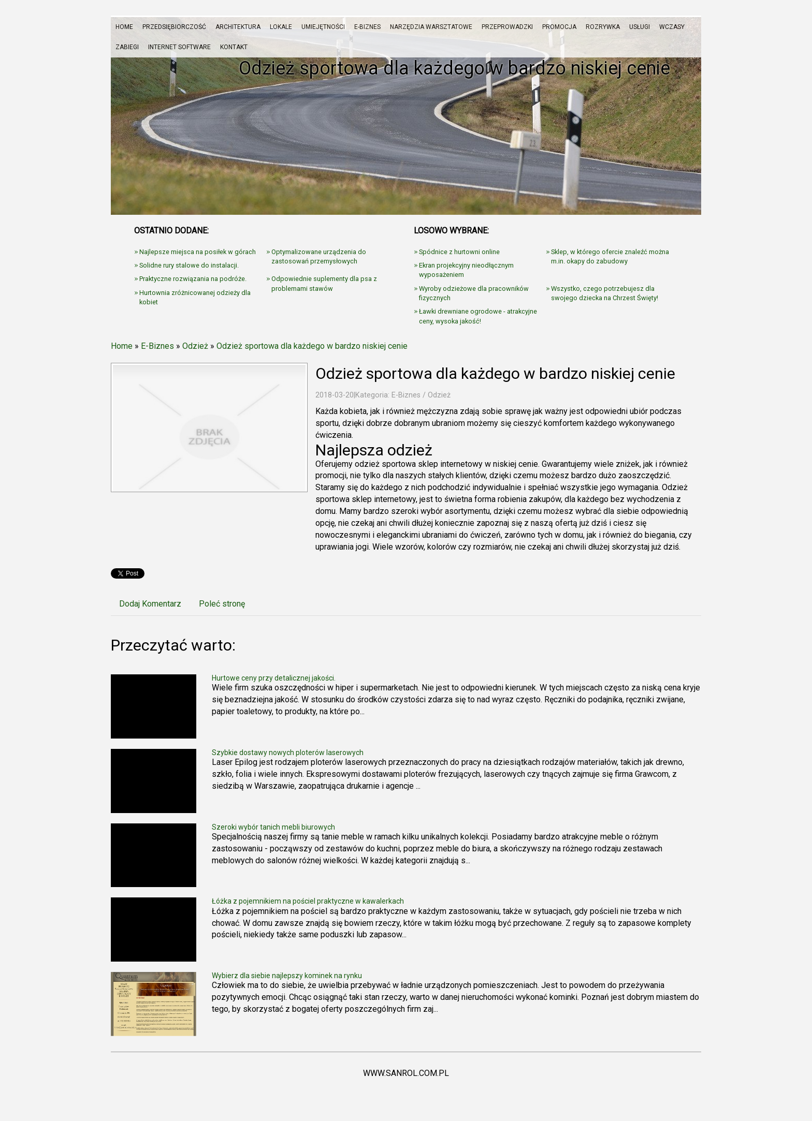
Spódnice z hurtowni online (459, 252)
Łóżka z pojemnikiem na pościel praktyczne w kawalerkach (308, 901)
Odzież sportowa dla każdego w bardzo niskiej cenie (312, 346)
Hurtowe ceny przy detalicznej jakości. (274, 678)
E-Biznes (157, 346)
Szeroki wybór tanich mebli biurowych (273, 827)
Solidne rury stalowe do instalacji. (189, 265)
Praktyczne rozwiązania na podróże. (193, 279)
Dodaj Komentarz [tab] (150, 604)
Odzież (195, 346)
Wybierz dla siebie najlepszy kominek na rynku (287, 975)
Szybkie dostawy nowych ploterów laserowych (288, 752)
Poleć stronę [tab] (222, 604)
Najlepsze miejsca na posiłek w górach (197, 252)
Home (122, 346)
